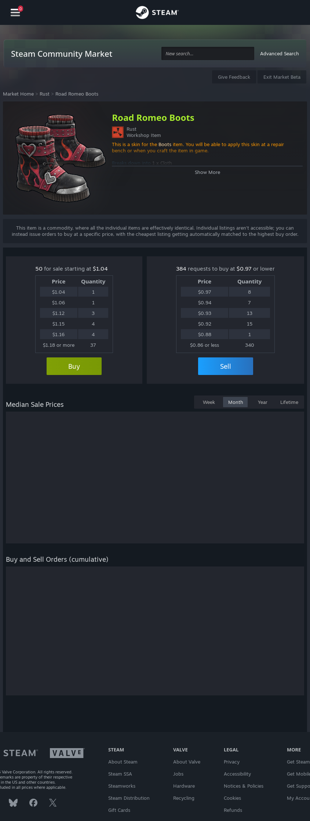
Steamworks (121, 786)
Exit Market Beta (281, 77)
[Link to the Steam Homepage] (157, 13)
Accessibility (237, 774)
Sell (225, 366)
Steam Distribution (129, 798)
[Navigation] (15, 12)
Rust (45, 94)
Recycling (183, 798)
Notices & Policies (243, 786)
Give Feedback (234, 77)
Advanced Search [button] (279, 53)
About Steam (123, 762)
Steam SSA (120, 774)
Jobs (178, 774)
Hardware (184, 786)
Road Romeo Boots (76, 94)
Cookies (232, 798)
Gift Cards (119, 810)
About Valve (186, 762)
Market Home (18, 94)
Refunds (233, 810)
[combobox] (208, 54)
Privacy (232, 762)
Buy (74, 366)
